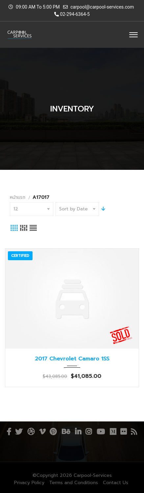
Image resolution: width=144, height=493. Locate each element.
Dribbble (31, 432)
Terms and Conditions (73, 482)
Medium (113, 432)
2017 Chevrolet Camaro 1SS (72, 358)
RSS (134, 432)
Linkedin (78, 432)
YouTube (101, 432)
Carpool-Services (93, 475)
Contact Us (115, 482)
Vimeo (42, 432)
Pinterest (53, 432)
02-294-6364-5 (72, 14)
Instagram (88, 432)
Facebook (9, 432)
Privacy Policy (29, 482)
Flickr (123, 432)
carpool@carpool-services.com (102, 7)
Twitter (18, 432)
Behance (66, 432)
